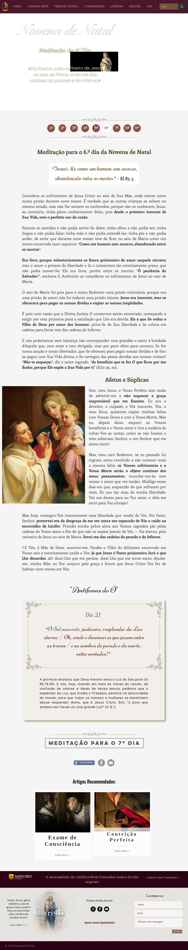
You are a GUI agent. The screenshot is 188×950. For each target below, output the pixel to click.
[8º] (127, 128)
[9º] (137, 128)
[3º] (74, 128)
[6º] (106, 128)
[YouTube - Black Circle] (106, 909)
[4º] (85, 128)
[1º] (51, 128)
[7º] (116, 128)
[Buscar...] (166, 6)
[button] (99, 923)
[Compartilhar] (84, 762)
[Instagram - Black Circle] (93, 909)
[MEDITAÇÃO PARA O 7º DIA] (94, 743)
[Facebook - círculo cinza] (101, 762)
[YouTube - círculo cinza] (110, 762)
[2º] (62, 128)
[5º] (96, 128)
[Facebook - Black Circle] (99, 909)
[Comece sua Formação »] (163, 877)
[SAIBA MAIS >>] (62, 855)
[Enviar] (177, 932)
